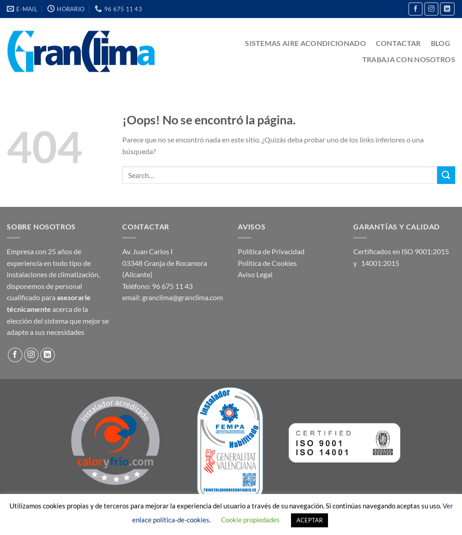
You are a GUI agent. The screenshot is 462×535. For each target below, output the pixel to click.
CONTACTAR (398, 43)
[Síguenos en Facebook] (415, 8)
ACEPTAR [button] (309, 520)
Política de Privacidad (271, 251)
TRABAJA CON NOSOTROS (408, 59)
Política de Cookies (267, 263)
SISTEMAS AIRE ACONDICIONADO (305, 43)
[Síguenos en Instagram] (431, 8)
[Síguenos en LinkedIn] (447, 8)
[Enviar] (446, 175)
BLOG (440, 43)
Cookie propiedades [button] (250, 520)
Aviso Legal (255, 274)
